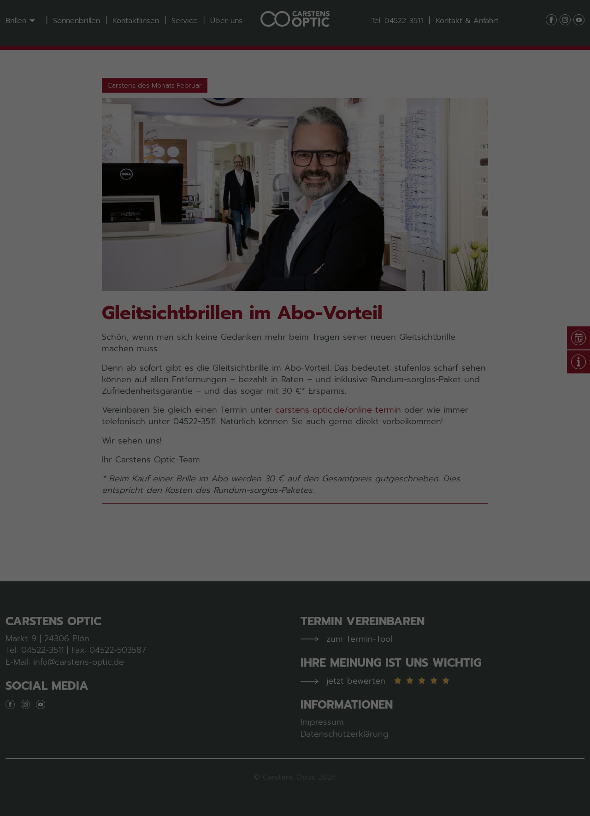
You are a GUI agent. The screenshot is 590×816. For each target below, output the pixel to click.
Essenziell (208, 169)
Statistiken (282, 169)
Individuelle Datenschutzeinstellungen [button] (295, 256)
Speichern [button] (295, 229)
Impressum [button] (343, 275)
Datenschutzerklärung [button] (300, 275)
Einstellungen (309, 148)
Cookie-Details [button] (252, 275)
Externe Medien (366, 169)
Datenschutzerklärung (353, 139)
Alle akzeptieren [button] (295, 201)
